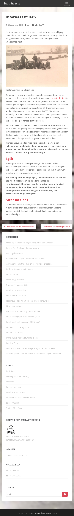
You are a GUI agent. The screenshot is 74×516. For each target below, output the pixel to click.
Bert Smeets (12, 3)
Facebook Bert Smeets (16, 392)
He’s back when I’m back (17, 290)
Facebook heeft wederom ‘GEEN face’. (23, 322)
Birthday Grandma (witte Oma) (19, 269)
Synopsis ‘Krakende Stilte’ (17, 285)
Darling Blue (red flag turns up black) (22, 338)
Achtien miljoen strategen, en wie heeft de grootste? (29, 264)
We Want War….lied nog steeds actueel (23, 311)
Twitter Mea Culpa (14, 408)
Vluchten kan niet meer (16, 295)
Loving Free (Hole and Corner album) (22, 248)
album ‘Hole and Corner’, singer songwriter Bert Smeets (30, 348)
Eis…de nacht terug (14, 332)
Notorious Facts (13, 274)
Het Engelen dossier (15, 253)
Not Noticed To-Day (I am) (18, 327)
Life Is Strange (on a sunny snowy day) (23, 316)
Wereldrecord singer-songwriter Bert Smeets (25, 258)
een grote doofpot (58, 98)
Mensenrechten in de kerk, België (20, 397)
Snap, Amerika (12, 403)
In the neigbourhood (15, 279)
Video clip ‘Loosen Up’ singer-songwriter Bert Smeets (29, 242)
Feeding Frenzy (13, 343)
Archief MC (14, 470)
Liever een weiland (14, 306)
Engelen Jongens (13, 387)
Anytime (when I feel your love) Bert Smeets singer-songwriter (33, 353)
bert (28, 25)
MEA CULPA (39, 25)
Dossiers (10, 381)
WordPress (52, 513)
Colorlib (37, 513)
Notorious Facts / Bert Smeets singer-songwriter (27, 301)
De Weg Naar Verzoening (17, 376)
